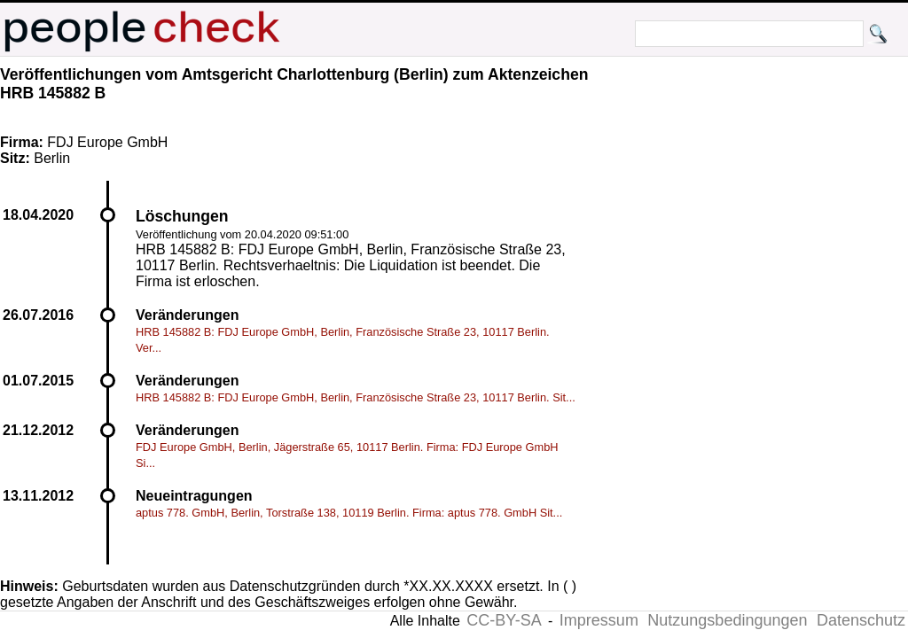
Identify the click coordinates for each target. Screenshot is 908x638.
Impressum (599, 620)
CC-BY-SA (503, 620)
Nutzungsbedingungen (727, 620)
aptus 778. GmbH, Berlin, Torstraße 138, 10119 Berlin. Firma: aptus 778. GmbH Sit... (349, 512)
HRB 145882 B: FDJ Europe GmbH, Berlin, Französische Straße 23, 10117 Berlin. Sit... (355, 397)
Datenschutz (861, 620)
